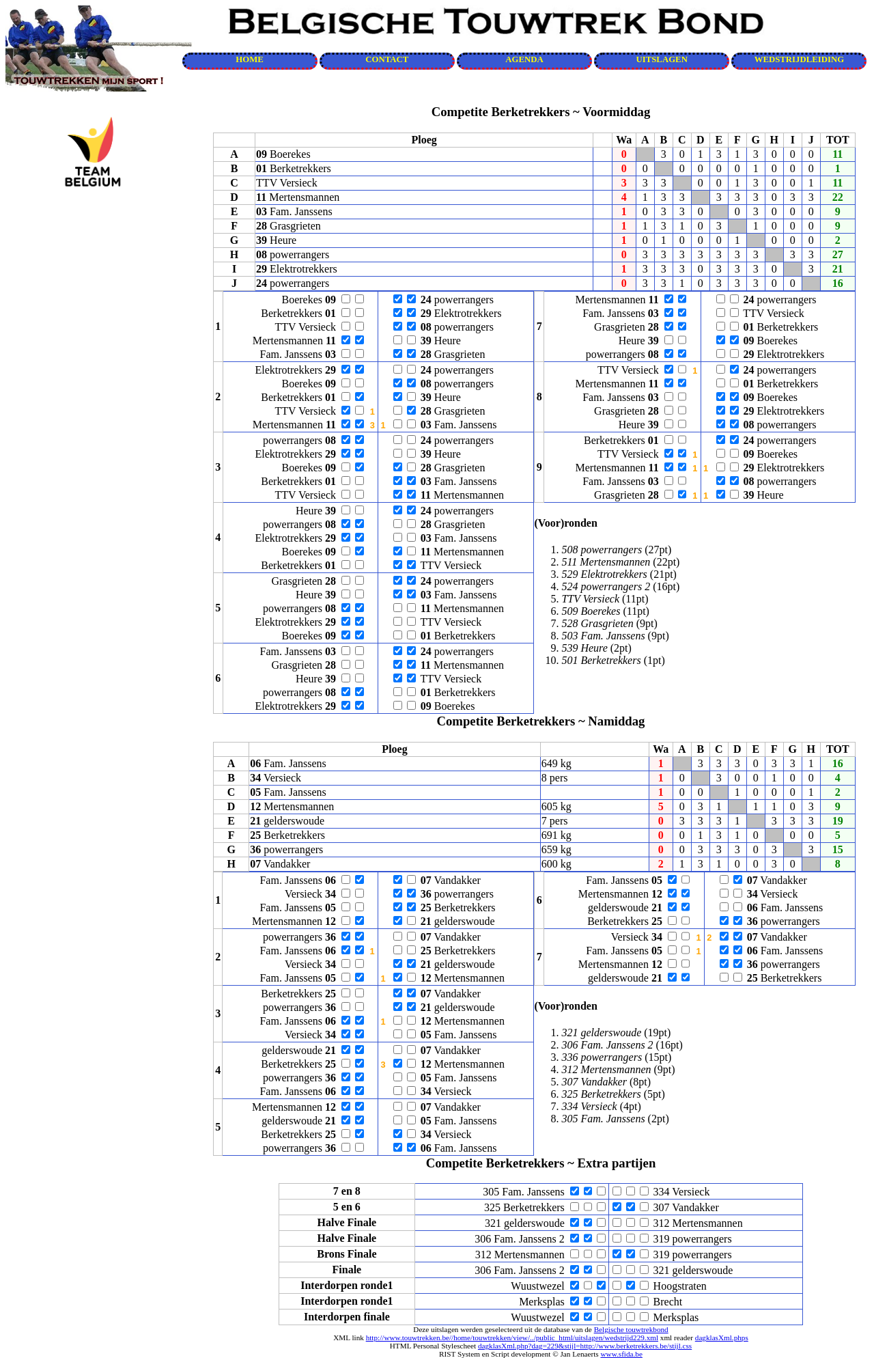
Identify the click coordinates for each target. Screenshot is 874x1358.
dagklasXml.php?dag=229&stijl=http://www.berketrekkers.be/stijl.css (585, 1346)
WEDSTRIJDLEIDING (800, 59)
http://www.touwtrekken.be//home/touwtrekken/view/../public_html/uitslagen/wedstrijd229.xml (512, 1337)
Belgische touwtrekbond (631, 1329)
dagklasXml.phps (721, 1337)
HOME (250, 59)
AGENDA (524, 59)
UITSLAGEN (662, 59)
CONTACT (386, 59)
